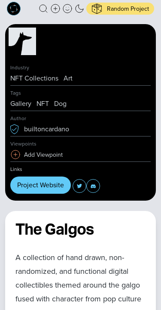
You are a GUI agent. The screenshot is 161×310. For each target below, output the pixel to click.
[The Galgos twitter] (79, 186)
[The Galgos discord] (93, 186)
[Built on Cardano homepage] (14, 9)
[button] (43, 8)
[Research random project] (120, 8)
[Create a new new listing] (55, 8)
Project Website (40, 185)
